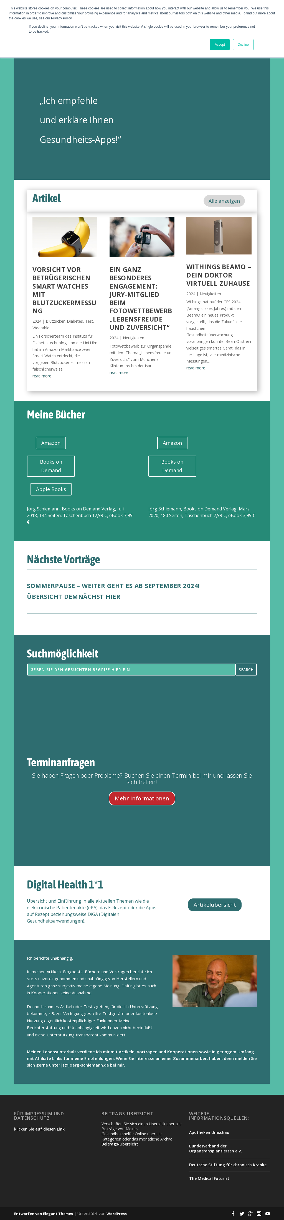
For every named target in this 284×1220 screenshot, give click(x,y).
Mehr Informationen (142, 798)
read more (41, 375)
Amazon (50, 443)
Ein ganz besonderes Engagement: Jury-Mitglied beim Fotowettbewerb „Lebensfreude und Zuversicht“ (141, 298)
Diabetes (75, 321)
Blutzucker (55, 321)
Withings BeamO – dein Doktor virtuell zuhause (218, 275)
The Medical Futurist (209, 1178)
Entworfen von (28, 1213)
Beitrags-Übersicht (120, 1144)
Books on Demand (51, 466)
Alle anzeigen (224, 200)
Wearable (40, 327)
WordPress (116, 1213)
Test (89, 321)
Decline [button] (243, 45)
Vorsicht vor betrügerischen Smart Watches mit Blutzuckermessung (64, 290)
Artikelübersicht (215, 904)
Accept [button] (220, 45)
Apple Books (51, 489)
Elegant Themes (58, 1213)
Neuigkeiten (133, 337)
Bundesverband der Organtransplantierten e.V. (215, 1148)
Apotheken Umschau (209, 1132)
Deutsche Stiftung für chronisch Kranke (228, 1164)
